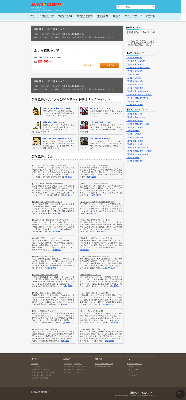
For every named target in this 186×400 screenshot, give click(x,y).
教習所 (36, 34)
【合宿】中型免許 (133, 101)
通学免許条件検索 (65, 17)
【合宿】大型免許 (133, 74)
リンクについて (132, 369)
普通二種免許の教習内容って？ (102, 139)
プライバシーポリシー (133, 17)
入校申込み (109, 65)
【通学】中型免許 (133, 158)
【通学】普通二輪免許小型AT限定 (139, 151)
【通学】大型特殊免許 (134, 137)
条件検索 (34, 364)
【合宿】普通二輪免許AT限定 (137, 91)
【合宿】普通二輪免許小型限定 (138, 68)
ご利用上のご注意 (133, 367)
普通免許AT (46, 369)
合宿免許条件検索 (47, 17)
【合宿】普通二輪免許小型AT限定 (139, 95)
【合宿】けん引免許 (133, 78)
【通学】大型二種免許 (134, 144)
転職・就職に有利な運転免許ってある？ (57, 139)
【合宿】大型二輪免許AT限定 (137, 98)
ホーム (33, 17)
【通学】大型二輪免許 (134, 127)
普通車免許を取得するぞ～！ (53, 122)
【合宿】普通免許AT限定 (135, 61)
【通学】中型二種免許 (134, 161)
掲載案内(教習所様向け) (40, 392)
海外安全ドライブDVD (103, 367)
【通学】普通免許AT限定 (135, 117)
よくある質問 (36, 367)
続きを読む (67, 177)
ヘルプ (129, 372)
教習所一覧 (150, 17)
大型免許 (35, 378)
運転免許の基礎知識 (84, 17)
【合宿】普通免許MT (134, 58)
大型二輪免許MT (38, 375)
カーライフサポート (134, 364)
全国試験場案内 (102, 17)
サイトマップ (132, 375)
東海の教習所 (56, 34)
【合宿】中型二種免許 (134, 105)
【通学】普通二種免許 (134, 141)
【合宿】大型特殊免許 (134, 81)
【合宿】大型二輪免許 (134, 71)
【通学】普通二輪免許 (134, 121)
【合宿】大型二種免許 (134, 88)
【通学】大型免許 (133, 131)
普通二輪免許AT (51, 372)
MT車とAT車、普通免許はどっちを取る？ (58, 108)
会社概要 (116, 17)
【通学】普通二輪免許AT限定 (137, 148)
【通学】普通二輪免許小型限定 (138, 124)
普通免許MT (36, 369)
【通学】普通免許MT (134, 114)
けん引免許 (44, 378)
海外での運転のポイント (104, 364)
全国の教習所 (44, 34)
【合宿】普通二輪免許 (134, 64)
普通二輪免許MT (38, 372)
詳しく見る (88, 65)
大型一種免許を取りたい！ (100, 122)
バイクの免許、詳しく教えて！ (102, 108)
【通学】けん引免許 (133, 134)
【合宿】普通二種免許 (134, 85)
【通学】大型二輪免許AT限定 (137, 154)
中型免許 (48, 375)
